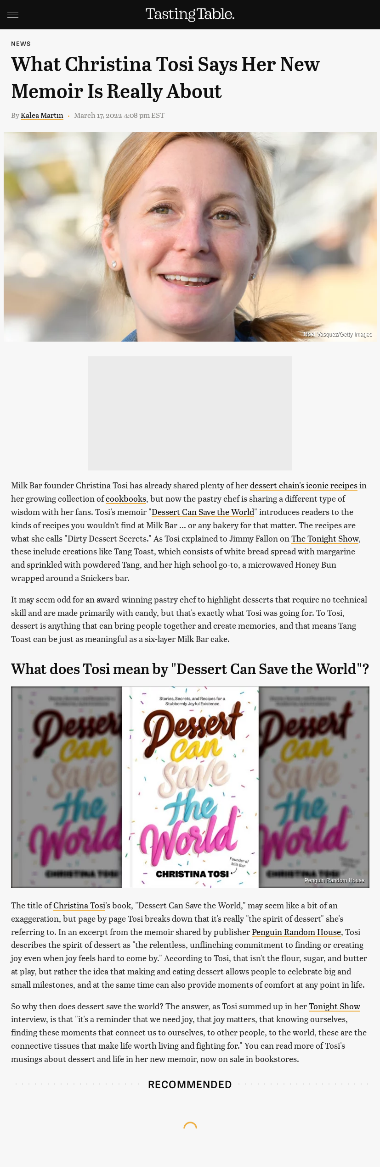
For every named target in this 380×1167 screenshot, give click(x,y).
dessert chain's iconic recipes (303, 485)
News (21, 43)
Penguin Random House (335, 880)
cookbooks (126, 498)
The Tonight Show (324, 538)
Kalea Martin (42, 115)
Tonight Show (334, 1006)
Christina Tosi (79, 905)
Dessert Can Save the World (203, 511)
